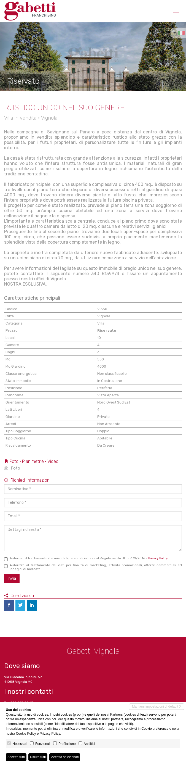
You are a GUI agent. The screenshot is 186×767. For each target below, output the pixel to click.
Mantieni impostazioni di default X (156, 706)
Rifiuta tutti (38, 757)
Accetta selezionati (65, 757)
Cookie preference (154, 729)
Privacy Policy (158, 558)
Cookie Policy (26, 734)
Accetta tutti (16, 757)
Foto (12, 468)
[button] (9, 56)
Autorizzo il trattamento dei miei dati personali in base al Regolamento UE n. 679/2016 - (86, 558)
